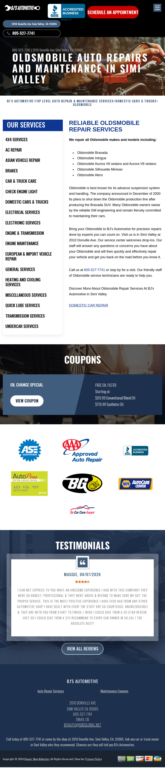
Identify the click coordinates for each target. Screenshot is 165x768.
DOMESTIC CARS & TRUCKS (135, 101)
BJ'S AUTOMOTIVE (20, 101)
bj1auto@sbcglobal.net (82, 732)
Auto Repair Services (51, 698)
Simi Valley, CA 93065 (69, 50)
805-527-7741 (23, 33)
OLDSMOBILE (82, 104)
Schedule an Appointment (112, 12)
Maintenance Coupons (114, 698)
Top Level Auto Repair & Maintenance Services (74, 101)
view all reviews (82, 655)
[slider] (82, 588)
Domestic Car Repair (88, 312)
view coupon (31, 408)
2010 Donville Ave (43, 50)
